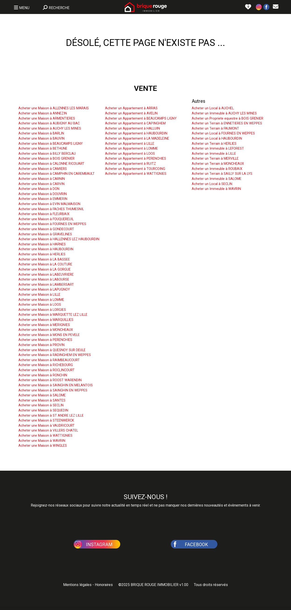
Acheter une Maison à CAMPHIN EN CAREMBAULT (56, 174)
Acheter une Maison (38, 101)
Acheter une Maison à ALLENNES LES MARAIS (53, 108)
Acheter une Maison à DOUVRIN (42, 194)
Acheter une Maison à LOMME (41, 300)
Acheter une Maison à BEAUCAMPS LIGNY (50, 144)
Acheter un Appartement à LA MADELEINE (137, 139)
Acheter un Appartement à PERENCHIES (135, 159)
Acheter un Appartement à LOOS (130, 154)
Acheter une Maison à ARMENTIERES (46, 118)
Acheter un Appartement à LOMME (131, 149)
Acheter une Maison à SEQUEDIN (43, 410)
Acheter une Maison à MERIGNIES (44, 325)
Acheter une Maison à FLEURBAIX (43, 214)
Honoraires (104, 585)
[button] (259, 6)
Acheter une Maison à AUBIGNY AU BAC (49, 123)
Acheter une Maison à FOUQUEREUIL (46, 219)
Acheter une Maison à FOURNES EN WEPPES (52, 224)
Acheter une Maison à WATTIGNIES (45, 436)
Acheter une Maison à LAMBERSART (46, 285)
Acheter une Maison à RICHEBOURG (45, 365)
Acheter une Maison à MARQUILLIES (45, 320)
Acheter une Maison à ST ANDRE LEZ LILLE (51, 416)
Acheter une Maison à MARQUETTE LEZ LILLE (52, 315)
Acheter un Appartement (130, 101)
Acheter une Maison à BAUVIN (41, 139)
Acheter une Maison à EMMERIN (42, 199)
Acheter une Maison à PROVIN (41, 345)
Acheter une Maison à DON (38, 189)
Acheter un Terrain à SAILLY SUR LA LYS (222, 174)
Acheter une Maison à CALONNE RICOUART (51, 164)
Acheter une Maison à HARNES (42, 244)
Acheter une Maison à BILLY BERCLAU (47, 154)
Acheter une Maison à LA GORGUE (44, 269)
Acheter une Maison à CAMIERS (42, 169)
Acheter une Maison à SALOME (42, 395)
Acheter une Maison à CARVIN (41, 184)
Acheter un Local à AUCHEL (213, 108)
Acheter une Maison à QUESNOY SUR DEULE (52, 350)
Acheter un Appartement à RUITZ (130, 164)
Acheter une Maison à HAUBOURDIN (45, 249)
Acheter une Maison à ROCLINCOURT (46, 370)
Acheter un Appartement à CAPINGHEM (135, 123)
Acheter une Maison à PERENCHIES (45, 340)
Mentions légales (77, 585)
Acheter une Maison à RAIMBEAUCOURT (49, 360)
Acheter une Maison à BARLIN (41, 133)
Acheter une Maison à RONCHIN (42, 375)
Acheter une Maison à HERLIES (41, 254)
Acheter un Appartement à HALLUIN (132, 128)
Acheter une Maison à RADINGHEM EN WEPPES (54, 355)
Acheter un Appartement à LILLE (129, 144)
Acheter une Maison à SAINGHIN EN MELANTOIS (55, 385)
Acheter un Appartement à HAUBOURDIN (136, 133)
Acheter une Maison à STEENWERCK (46, 420)
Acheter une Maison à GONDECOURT (46, 229)
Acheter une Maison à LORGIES (42, 310)
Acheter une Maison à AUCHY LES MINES (49, 128)
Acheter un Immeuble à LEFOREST (218, 149)
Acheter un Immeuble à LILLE (214, 154)
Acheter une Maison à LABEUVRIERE (46, 275)
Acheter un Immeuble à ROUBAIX (217, 169)
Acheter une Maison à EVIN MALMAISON (49, 204)
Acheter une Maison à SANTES (41, 400)
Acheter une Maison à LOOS (39, 305)
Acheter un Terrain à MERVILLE (215, 159)
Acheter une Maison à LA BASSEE (44, 259)
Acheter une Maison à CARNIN (41, 179)
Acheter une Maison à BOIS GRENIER (46, 159)
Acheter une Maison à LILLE (39, 295)
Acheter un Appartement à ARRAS (131, 108)
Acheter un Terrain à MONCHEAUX (218, 164)
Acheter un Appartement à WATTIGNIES (135, 174)
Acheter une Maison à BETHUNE (42, 149)
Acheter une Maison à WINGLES (42, 446)
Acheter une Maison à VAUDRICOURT (46, 426)
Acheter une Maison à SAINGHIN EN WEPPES (52, 390)
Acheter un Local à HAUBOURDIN (217, 139)
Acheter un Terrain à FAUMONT (215, 128)
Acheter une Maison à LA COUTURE (45, 264)
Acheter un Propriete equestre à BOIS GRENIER (227, 118)
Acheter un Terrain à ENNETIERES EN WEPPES (227, 123)
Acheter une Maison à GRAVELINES (45, 234)
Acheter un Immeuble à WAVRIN (216, 189)
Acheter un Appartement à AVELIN (131, 113)
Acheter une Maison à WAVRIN (41, 441)
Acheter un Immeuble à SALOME (216, 179)
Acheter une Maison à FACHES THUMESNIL (51, 209)
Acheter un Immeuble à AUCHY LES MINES (224, 113)
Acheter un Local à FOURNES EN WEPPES (223, 133)
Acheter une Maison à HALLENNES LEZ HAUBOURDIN (58, 239)
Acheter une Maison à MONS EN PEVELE (49, 335)
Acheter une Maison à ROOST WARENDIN (50, 380)
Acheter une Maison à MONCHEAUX (45, 330)
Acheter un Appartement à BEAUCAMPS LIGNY (141, 118)
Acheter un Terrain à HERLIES (214, 144)
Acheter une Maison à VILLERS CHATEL (48, 430)
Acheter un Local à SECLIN (212, 184)
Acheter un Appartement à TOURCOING (135, 169)
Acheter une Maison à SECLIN (41, 405)
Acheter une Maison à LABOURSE (43, 279)
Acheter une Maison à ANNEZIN (42, 113)
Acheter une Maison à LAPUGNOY (44, 289)
